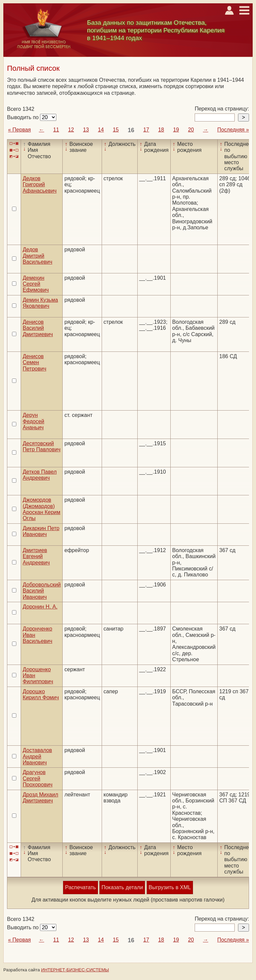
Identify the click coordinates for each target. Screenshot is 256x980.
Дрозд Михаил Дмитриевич (40, 797)
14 (101, 130)
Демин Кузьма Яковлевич (40, 303)
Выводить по (23, 117)
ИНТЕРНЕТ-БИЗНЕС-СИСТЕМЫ (75, 969)
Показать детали (122, 887)
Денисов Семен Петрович (34, 362)
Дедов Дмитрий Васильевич (37, 256)
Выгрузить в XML (170, 887)
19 (176, 130)
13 (86, 130)
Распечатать (80, 887)
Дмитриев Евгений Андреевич (36, 556)
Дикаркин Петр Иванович (41, 531)
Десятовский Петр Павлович (41, 446)
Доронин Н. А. (40, 606)
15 (116, 130)
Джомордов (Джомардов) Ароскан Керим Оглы (41, 509)
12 (71, 130)
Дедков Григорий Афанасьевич (40, 185)
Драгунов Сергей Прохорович (37, 778)
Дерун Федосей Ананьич (33, 421)
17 (146, 130)
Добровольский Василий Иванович (42, 591)
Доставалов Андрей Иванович (37, 756)
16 (131, 130)
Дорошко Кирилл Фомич (41, 694)
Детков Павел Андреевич (40, 475)
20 (191, 130)
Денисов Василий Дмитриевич (38, 328)
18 (161, 130)
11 (56, 130)
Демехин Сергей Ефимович (36, 284)
